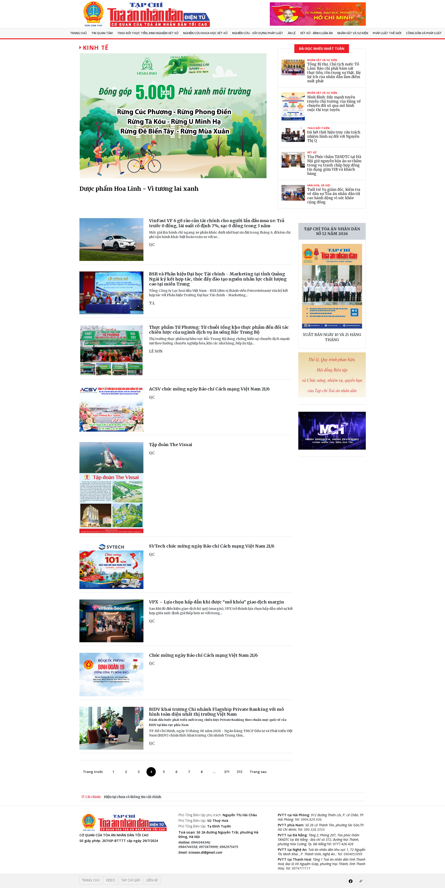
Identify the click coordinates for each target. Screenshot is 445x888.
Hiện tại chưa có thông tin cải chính (132, 797)
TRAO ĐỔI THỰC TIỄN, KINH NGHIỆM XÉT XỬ (147, 33)
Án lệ (291, 33)
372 (239, 771)
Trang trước (93, 771)
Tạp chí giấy (130, 880)
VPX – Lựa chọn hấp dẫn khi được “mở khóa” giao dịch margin (216, 602)
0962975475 (229, 847)
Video (110, 880)
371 (227, 771)
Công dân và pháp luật (424, 33)
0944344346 (200, 842)
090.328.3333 (314, 829)
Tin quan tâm (102, 33)
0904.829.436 (311, 819)
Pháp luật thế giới (387, 33)
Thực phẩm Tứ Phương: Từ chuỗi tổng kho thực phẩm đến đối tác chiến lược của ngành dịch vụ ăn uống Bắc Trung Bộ (219, 330)
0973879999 (208, 847)
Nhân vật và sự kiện (352, 33)
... (214, 771)
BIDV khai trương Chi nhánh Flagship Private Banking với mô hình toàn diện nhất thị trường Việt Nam (217, 717)
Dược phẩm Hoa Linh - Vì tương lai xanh (139, 188)
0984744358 (187, 847)
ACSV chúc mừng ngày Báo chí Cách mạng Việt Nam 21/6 (209, 389)
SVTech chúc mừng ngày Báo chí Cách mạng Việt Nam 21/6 (211, 546)
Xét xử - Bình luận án (316, 33)
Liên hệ (152, 880)
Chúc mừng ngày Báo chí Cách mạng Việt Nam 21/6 (203, 655)
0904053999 (353, 854)
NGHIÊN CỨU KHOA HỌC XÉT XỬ (205, 33)
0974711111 (301, 868)
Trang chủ (78, 33)
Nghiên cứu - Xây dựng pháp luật (257, 33)
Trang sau (258, 771)
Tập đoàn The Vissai (170, 444)
